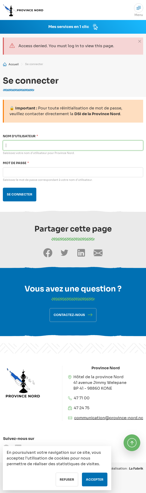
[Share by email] (98, 253)
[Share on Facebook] (47, 253)
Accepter (94, 484)
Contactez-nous (69, 315)
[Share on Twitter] (64, 253)
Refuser (67, 484)
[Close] (139, 41)
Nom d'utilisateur (19, 136)
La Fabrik (136, 469)
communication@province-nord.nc (108, 418)
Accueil (14, 64)
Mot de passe (14, 163)
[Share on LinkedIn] (81, 253)
